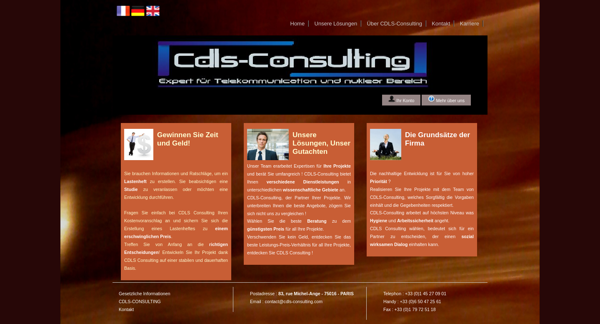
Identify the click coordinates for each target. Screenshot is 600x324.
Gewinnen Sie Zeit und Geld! (187, 139)
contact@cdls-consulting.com (293, 301)
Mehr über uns (446, 99)
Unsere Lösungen (336, 23)
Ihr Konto (401, 99)
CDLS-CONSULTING (140, 301)
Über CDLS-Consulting (394, 23)
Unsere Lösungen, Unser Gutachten (321, 143)
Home (297, 23)
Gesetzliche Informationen (144, 293)
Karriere (469, 23)
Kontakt (441, 23)
